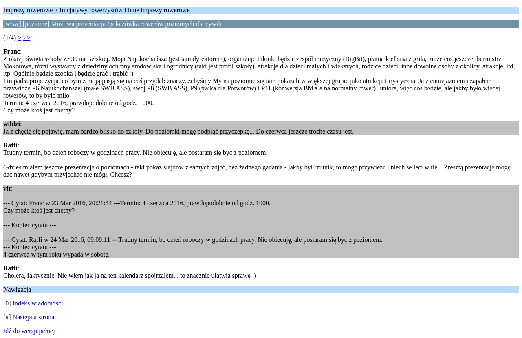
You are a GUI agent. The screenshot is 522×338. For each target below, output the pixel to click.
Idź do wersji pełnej (29, 330)
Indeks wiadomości (38, 303)
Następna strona (34, 317)
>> (26, 37)
